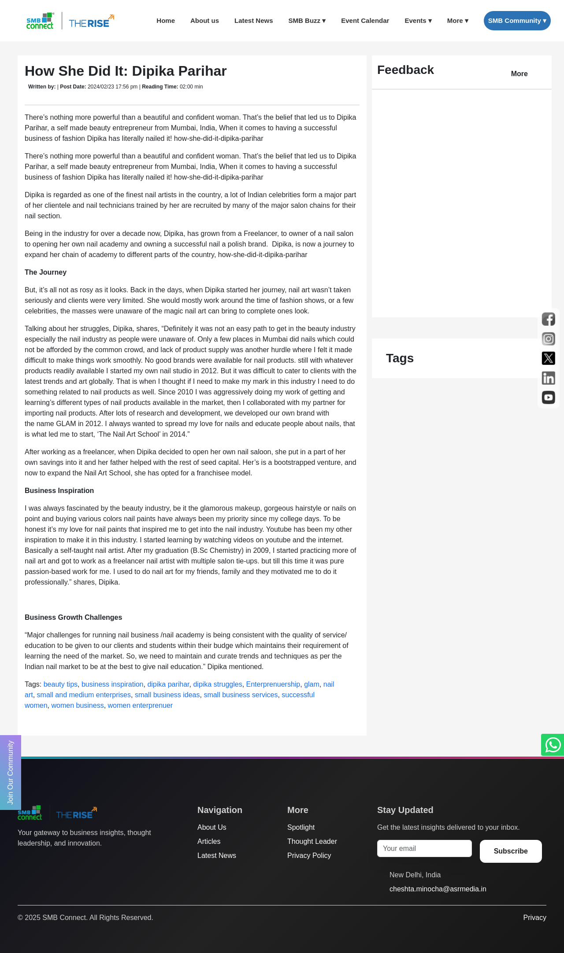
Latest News (253, 20)
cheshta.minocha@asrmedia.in (438, 889)
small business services (241, 695)
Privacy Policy (309, 855)
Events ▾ (417, 20)
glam (311, 684)
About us (204, 20)
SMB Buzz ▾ (307, 20)
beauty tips (61, 684)
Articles (208, 841)
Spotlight (301, 827)
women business (77, 705)
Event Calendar (365, 20)
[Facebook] (39, 861)
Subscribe (511, 851)
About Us (211, 827)
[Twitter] (22, 861)
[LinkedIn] (73, 861)
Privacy (534, 917)
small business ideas (167, 695)
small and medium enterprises (84, 695)
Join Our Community (10, 772)
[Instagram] (56, 861)
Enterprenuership (273, 684)
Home (165, 20)
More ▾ (457, 20)
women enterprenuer (140, 705)
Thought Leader (312, 841)
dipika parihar (168, 684)
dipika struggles (217, 684)
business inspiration (113, 684)
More (519, 73)
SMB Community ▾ (517, 20)
